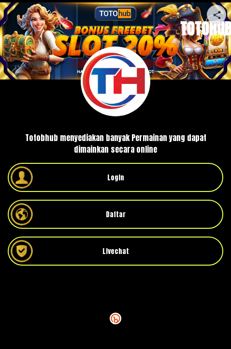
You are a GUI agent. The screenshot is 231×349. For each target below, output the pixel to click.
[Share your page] (216, 14)
